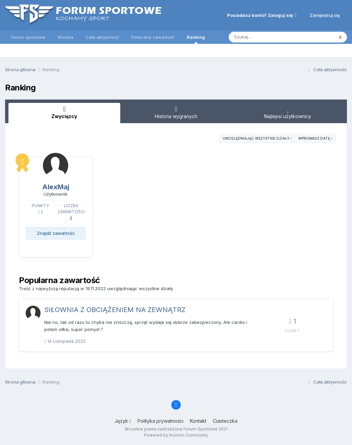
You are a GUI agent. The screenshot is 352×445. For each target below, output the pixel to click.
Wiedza (65, 37)
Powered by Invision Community (176, 435)
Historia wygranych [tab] (176, 112)
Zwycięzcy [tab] (64, 112)
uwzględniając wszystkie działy (257, 138)
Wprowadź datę (315, 138)
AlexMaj (55, 187)
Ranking (196, 39)
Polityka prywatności (160, 421)
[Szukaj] (275, 37)
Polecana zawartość (153, 37)
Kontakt (198, 421)
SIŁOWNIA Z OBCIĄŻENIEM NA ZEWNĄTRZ (114, 310)
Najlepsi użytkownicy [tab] (287, 112)
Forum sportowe (28, 37)
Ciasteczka (225, 421)
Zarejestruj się (325, 15)
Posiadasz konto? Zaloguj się (262, 15)
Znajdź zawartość (56, 233)
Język (123, 421)
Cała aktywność (102, 37)
